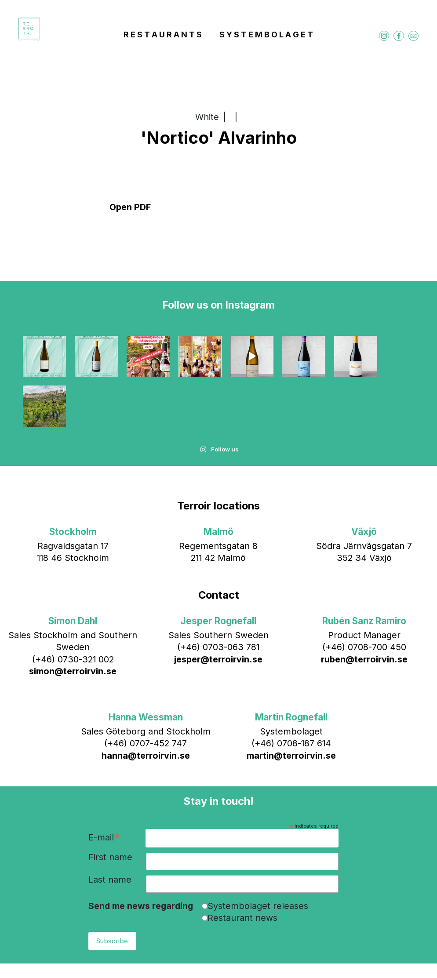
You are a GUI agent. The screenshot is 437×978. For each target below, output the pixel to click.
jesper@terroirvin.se (218, 609)
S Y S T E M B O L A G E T (266, 35)
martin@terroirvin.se (291, 705)
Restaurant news (242, 868)
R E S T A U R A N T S (163, 35)
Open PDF (130, 207)
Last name (109, 830)
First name (110, 807)
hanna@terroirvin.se (146, 705)
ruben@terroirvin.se (364, 609)
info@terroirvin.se (211, 954)
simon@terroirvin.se (73, 621)
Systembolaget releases (258, 856)
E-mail (104, 788)
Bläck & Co (294, 954)
